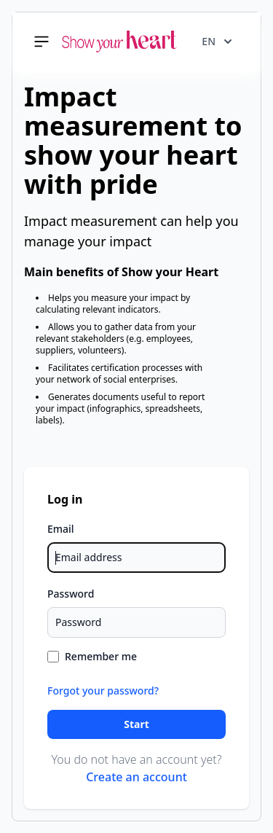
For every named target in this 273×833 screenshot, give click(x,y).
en (217, 41)
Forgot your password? (103, 690)
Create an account (136, 777)
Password (70, 594)
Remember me (101, 656)
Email (60, 529)
